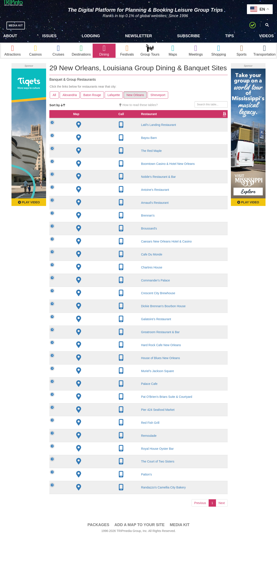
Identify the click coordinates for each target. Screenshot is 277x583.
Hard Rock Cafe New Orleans (84, 374)
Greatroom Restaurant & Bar (86, 357)
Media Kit (179, 570)
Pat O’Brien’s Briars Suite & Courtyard (86, 433)
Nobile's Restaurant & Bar (86, 191)
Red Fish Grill (86, 464)
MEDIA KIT (17, 25)
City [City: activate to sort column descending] (104, 122)
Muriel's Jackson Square (82, 403)
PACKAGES (98, 570)
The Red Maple (87, 159)
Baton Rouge (92, 99)
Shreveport (157, 99)
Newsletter (138, 36)
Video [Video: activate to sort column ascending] (217, 122)
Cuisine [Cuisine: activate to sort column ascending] (161, 122)
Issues (49, 36)
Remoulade (85, 477)
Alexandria (70, 99)
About (10, 36)
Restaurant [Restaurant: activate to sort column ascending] (85, 122)
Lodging (91, 36)
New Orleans (135, 99)
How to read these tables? (138, 109)
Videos (266, 36)
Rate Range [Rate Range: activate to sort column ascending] (143, 120)
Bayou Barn (85, 146)
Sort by (57, 109)
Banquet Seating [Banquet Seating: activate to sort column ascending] (198, 120)
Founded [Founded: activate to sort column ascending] (123, 122)
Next (222, 548)
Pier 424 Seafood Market (82, 450)
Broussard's (85, 244)
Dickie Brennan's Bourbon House (87, 328)
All (54, 99)
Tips (229, 36)
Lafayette (114, 99)
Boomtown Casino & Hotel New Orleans (87, 174)
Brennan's (84, 231)
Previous (200, 548)
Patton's (82, 516)
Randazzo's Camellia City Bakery (86, 531)
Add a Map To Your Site (139, 570)
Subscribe (188, 36)
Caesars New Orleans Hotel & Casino (86, 259)
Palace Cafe (85, 418)
